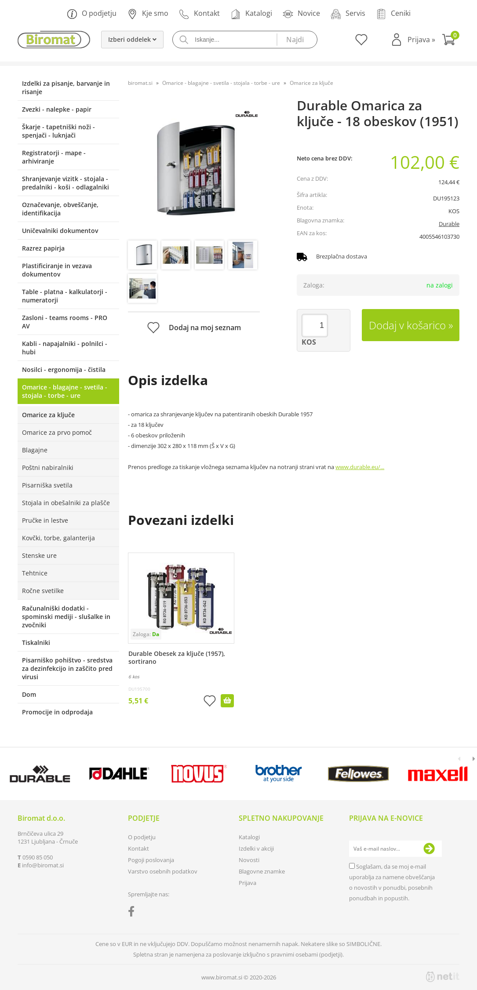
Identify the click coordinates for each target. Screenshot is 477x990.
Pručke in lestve (45, 520)
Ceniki (393, 13)
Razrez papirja (43, 248)
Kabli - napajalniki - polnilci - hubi (64, 347)
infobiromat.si (43, 865)
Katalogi (251, 13)
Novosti (249, 860)
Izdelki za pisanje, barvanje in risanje (66, 87)
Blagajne (34, 450)
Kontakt (199, 13)
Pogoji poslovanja (151, 860)
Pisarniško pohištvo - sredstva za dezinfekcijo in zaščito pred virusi (67, 668)
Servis (348, 13)
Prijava (421, 39)
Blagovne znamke (262, 871)
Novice (301, 13)
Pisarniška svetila (47, 485)
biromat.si (140, 83)
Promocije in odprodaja (57, 712)
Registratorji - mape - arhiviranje (54, 157)
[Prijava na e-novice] (429, 849)
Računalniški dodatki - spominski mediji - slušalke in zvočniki (66, 616)
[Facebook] (133, 913)
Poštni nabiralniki (47, 467)
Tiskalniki (36, 642)
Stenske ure (39, 555)
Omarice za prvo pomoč (57, 432)
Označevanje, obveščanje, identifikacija (60, 208)
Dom (29, 694)
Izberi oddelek (132, 39)
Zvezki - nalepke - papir (56, 109)
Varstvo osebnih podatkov (162, 871)
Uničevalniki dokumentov (60, 230)
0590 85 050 (37, 857)
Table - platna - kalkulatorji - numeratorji (64, 296)
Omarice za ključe (48, 415)
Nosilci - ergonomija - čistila (64, 369)
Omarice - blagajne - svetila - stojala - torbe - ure (64, 391)
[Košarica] (450, 41)
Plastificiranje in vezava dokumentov (57, 270)
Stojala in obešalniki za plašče (66, 503)
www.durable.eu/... (359, 467)
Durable (449, 224)
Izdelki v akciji (256, 848)
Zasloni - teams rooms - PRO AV (64, 321)
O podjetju (92, 13)
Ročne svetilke (43, 590)
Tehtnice (34, 573)
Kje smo (147, 13)
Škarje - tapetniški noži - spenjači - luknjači (58, 131)
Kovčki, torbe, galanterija (58, 538)
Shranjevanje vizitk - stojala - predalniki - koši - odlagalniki (65, 183)
